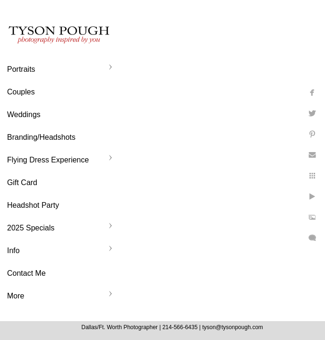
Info (13, 250)
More (15, 296)
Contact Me (26, 273)
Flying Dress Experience (48, 160)
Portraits (21, 69)
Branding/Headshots (41, 137)
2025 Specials (31, 228)
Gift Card (22, 182)
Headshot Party (33, 205)
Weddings (24, 114)
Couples (21, 92)
